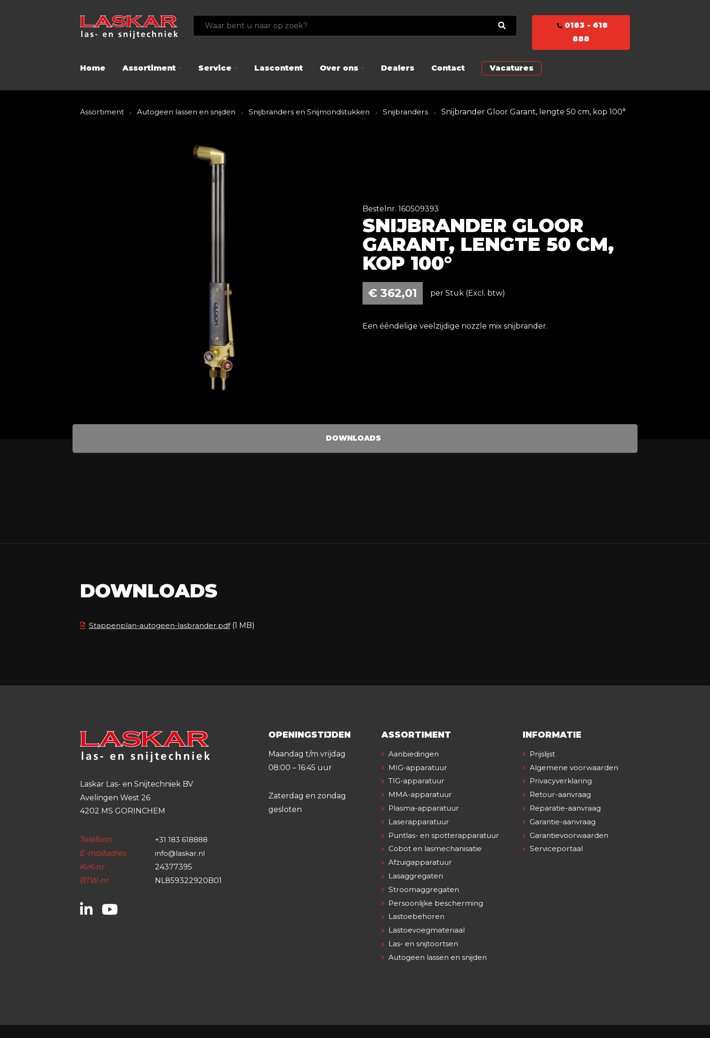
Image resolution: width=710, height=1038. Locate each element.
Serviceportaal (557, 875)
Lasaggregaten (417, 889)
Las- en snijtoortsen (425, 957)
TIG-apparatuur (419, 794)
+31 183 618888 (183, 853)
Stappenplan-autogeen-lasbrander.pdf (158, 639)
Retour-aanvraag (562, 821)
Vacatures (511, 68)
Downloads (353, 451)
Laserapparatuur (420, 835)
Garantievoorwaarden (571, 862)
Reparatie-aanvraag (567, 835)
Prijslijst (544, 767)
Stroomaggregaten (425, 903)
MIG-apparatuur (420, 780)
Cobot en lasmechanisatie (437, 862)
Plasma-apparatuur (426, 821)
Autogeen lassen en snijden (190, 111)
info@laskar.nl (181, 866)
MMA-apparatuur (422, 808)
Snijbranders (420, 111)
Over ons (339, 68)
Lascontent (278, 68)
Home (92, 68)
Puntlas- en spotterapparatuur (447, 848)
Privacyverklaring (563, 808)
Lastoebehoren (417, 929)
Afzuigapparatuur (423, 875)
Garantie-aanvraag (564, 848)
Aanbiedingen (415, 767)
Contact (448, 68)
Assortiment (149, 68)
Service (215, 68)
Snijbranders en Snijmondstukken (320, 111)
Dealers (397, 68)
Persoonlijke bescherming (438, 916)
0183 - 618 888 (581, 32)
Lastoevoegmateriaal (428, 943)
